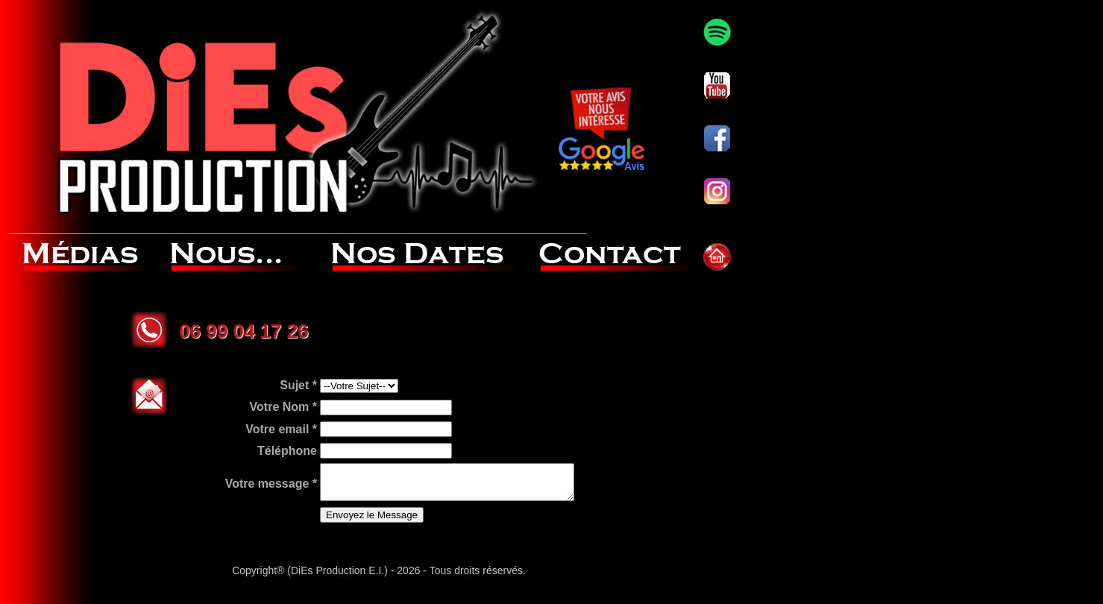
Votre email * (251, 443)
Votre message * (241, 497)
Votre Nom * (253, 424)
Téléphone (257, 462)
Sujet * (268, 406)
